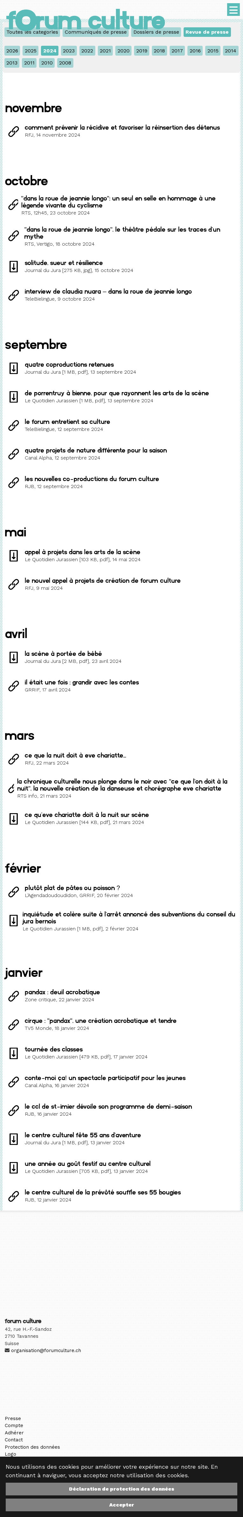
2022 (87, 51)
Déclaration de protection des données (121, 1489)
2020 (124, 51)
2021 (105, 51)
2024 (50, 51)
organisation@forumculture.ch (46, 1350)
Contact (14, 1440)
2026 (12, 51)
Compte (14, 1425)
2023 (69, 51)
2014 (230, 51)
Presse (13, 1418)
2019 (141, 51)
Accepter (121, 1505)
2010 (47, 63)
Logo (10, 1454)
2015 (213, 51)
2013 (11, 63)
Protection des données (32, 1447)
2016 (195, 51)
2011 (29, 63)
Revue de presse (207, 32)
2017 (177, 51)
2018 (159, 51)
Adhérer (14, 1433)
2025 (31, 51)
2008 (65, 63)
